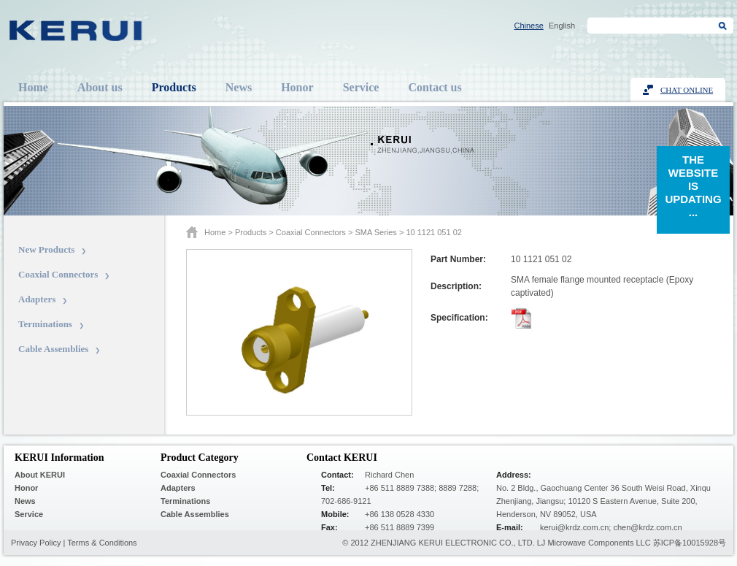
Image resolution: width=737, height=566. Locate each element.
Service (361, 87)
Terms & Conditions (101, 542)
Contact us (434, 87)
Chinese (529, 25)
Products (174, 87)
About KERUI (40, 474)
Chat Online (686, 89)
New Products (46, 249)
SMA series (375, 232)
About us (100, 87)
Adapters (36, 299)
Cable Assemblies (53, 348)
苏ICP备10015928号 (689, 542)
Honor (297, 87)
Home (33, 87)
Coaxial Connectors (58, 274)
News (238, 87)
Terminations (45, 323)
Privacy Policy (36, 542)
